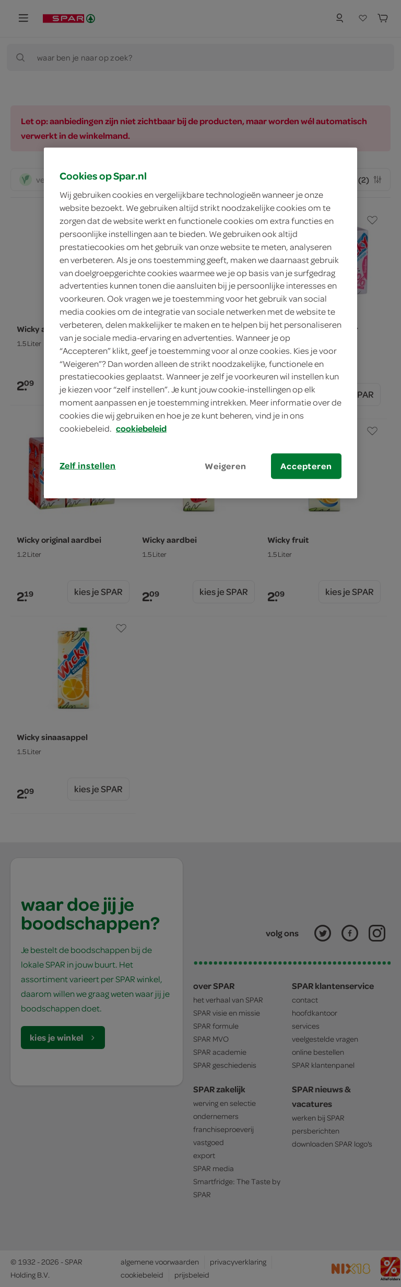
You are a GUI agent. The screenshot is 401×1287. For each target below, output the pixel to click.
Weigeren (225, 465)
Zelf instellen (88, 465)
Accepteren (306, 465)
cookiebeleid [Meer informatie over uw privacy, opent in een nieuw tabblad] (141, 428)
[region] (200, 323)
